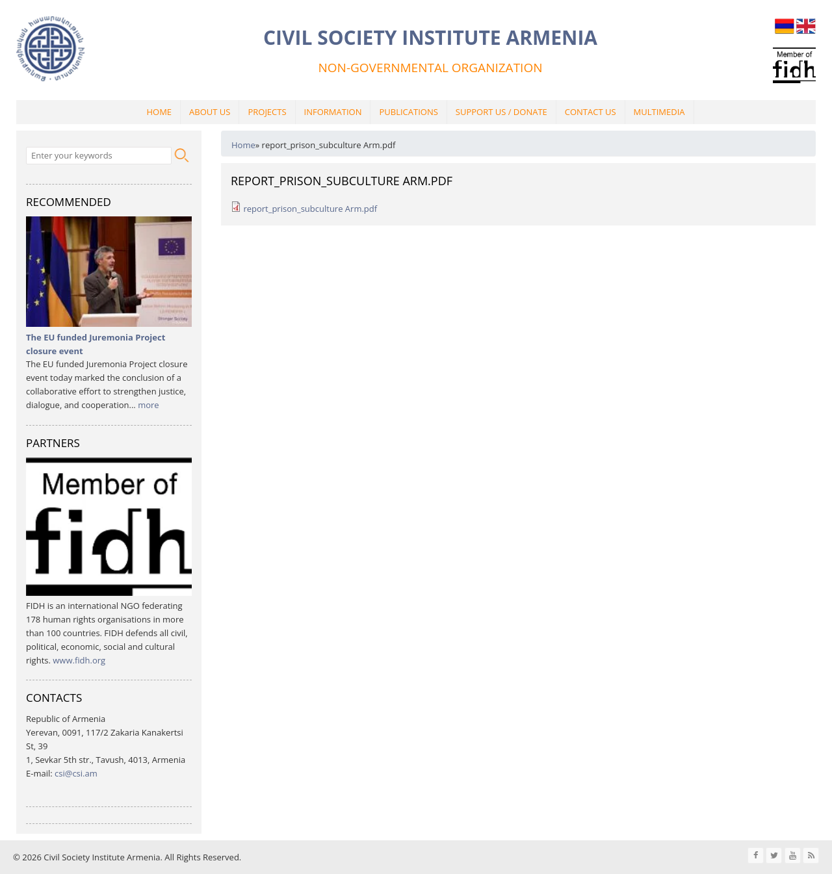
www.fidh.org (79, 660)
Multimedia (659, 112)
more (148, 405)
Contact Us (590, 112)
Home (159, 112)
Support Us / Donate (501, 112)
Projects (267, 112)
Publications (408, 112)
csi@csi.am (76, 773)
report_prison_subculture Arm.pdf (310, 208)
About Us (209, 112)
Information (333, 112)
